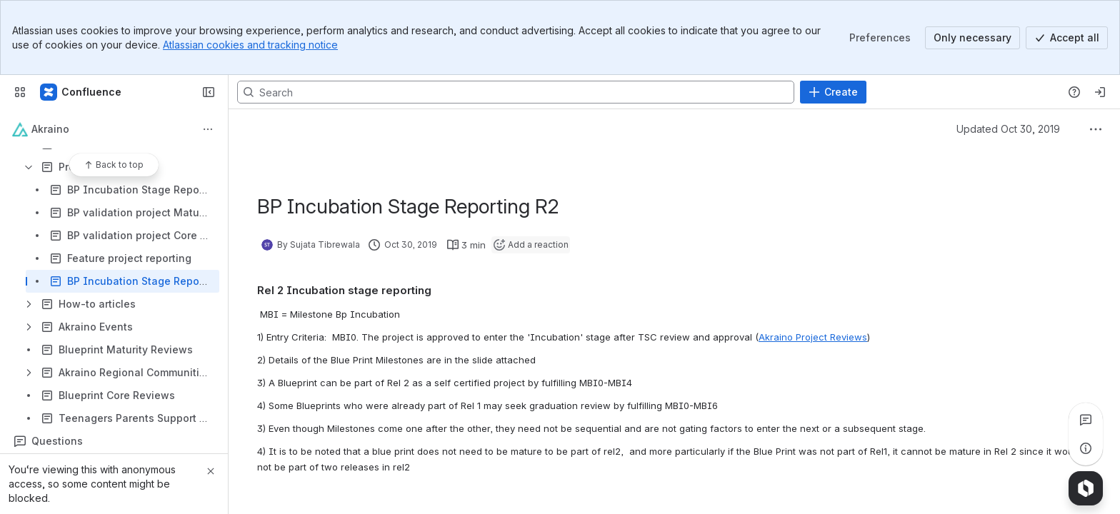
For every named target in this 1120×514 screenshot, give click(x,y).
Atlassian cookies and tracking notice (250, 45)
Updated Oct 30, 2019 (1008, 129)
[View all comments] (1085, 419)
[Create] (833, 92)
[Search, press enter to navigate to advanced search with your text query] (515, 92)
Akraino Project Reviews (813, 337)
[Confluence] (81, 92)
